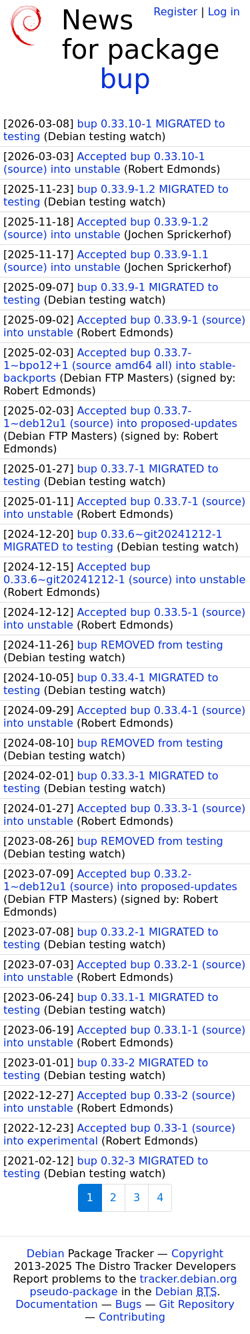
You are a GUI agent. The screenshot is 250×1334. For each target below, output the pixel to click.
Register (175, 11)
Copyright (197, 1253)
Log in (224, 11)
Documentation (56, 1304)
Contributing (132, 1317)
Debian (46, 1253)
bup (124, 78)
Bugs (128, 1304)
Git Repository (197, 1304)
